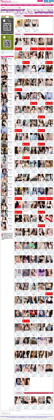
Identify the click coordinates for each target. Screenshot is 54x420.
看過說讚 (20, 331)
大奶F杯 (28, 73)
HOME (45, 7)
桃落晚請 (20, 290)
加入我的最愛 (50, 7)
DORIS (51, 73)
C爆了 (43, 73)
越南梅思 (11, 211)
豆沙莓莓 (20, 304)
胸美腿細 (36, 222)
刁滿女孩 (28, 277)
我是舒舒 (37, 27)
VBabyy (43, 59)
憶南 (35, 304)
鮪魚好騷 (43, 290)
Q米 (27, 290)
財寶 (35, 236)
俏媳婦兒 (20, 73)
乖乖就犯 (43, 86)
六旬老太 (11, 86)
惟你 (20, 236)
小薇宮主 (28, 304)
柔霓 (35, 154)
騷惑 (20, 222)
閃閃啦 (51, 86)
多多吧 (21, 27)
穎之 (20, 154)
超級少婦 (51, 304)
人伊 (35, 127)
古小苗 (51, 154)
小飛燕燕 (28, 222)
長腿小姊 (43, 236)
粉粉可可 (28, 168)
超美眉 (20, 277)
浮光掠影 (11, 107)
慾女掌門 (11, 190)
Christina (28, 86)
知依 (27, 263)
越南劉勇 (51, 222)
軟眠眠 (11, 218)
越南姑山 (20, 100)
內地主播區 (31, 13)
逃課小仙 (36, 86)
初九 (27, 59)
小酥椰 (51, 100)
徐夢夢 (20, 127)
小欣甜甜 (11, 65)
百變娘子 (51, 141)
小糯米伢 (36, 73)
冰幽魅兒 (43, 222)
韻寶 (35, 168)
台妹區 (26, 13)
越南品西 (36, 331)
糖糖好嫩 (36, 100)
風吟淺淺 (11, 72)
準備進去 (11, 204)
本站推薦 (36, 13)
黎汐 (43, 209)
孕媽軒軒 (43, 127)
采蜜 (20, 263)
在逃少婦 (11, 183)
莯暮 (27, 154)
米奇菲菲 (51, 263)
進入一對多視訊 (19, 29)
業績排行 (16, 13)
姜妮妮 (51, 290)
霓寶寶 (43, 154)
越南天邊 (20, 209)
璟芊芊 (20, 141)
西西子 (20, 195)
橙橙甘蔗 (51, 277)
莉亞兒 (43, 277)
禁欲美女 (11, 225)
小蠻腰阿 (36, 263)
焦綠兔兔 (11, 162)
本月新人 (41, 13)
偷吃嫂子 (43, 168)
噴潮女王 (36, 277)
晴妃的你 (28, 127)
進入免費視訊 (26, 48)
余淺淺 (11, 100)
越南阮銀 (11, 176)
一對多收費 (46, 13)
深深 (50, 195)
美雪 (43, 304)
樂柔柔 (36, 59)
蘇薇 (50, 236)
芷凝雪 (20, 168)
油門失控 (20, 59)
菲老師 (28, 100)
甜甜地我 (11, 169)
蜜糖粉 (28, 236)
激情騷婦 (11, 155)
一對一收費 (51, 13)
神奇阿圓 (43, 100)
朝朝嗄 (43, 195)
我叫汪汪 (51, 59)
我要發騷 (29, 27)
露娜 (27, 195)
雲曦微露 (51, 127)
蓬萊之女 (11, 197)
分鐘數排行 (21, 13)
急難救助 (11, 93)
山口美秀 (11, 114)
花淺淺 (11, 121)
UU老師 (20, 86)
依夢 (35, 209)
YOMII (36, 195)
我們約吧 (36, 141)
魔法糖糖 (11, 79)
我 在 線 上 (27, 31)
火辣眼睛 (11, 58)
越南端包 (51, 168)
